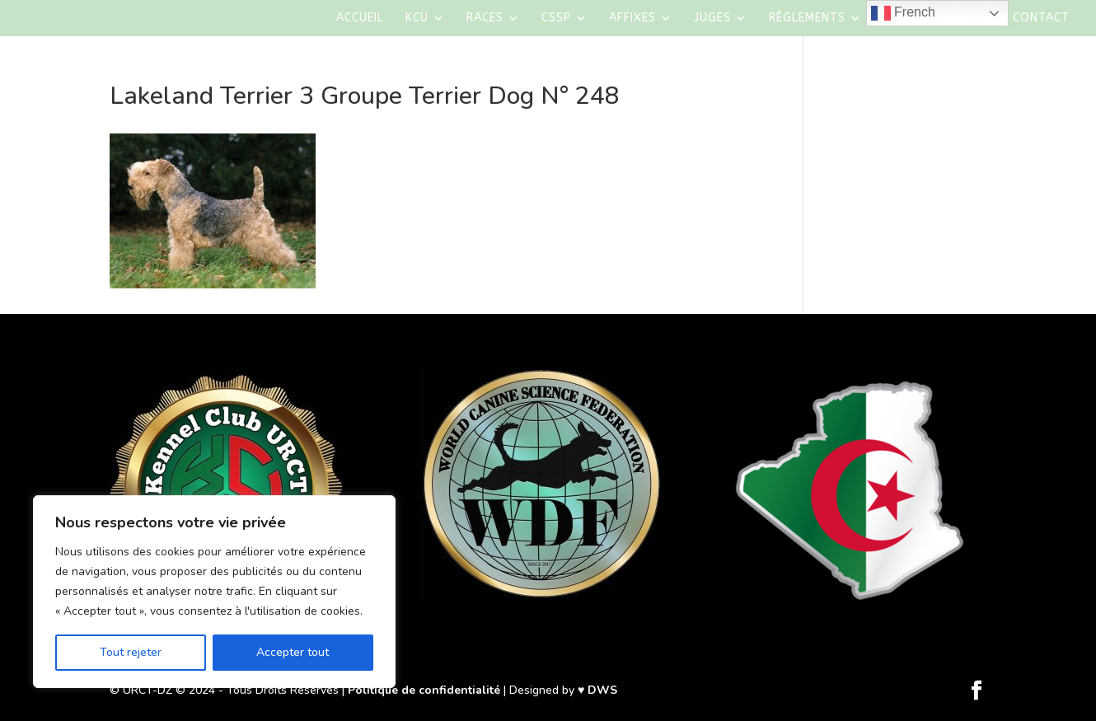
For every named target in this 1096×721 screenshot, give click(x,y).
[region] (214, 591)
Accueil (360, 18)
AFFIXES (632, 18)
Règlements (807, 18)
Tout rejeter (131, 652)
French (903, 13)
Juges (712, 18)
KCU (417, 18)
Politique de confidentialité (424, 690)
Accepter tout (292, 652)
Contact (1041, 18)
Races (485, 18)
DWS (602, 690)
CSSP (556, 18)
